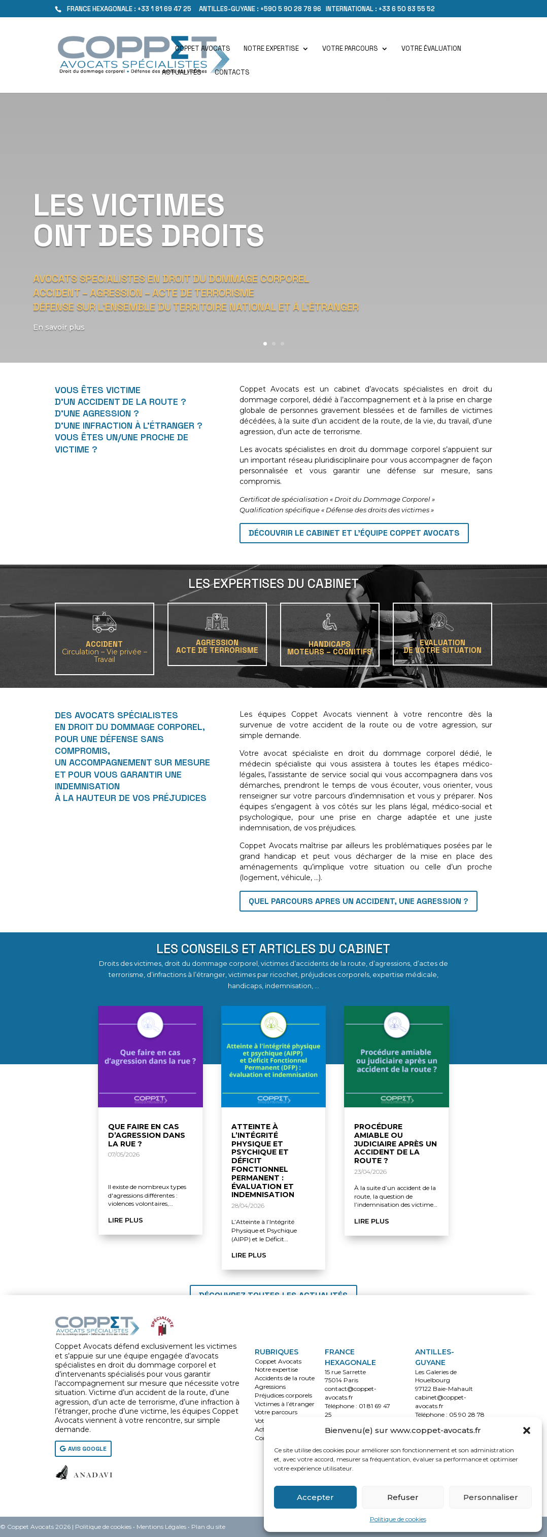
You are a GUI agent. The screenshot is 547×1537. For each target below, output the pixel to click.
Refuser (403, 1497)
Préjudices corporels (283, 1395)
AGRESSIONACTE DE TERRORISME (217, 646)
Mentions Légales (161, 1526)
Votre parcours (350, 49)
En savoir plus (61, 340)
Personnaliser (490, 1497)
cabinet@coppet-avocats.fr (440, 1401)
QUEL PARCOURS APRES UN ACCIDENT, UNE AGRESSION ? (358, 901)
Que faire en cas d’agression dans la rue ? (146, 1135)
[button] (527, 1430)
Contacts (232, 73)
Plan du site (208, 1526)
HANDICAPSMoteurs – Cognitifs (329, 647)
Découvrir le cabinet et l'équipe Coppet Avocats (354, 533)
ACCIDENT (104, 651)
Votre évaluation (431, 49)
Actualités (181, 73)
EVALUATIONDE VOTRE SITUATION (442, 646)
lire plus (125, 1220)
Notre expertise (271, 49)
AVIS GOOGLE (87, 1449)
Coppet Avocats (202, 49)
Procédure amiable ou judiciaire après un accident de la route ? (395, 1143)
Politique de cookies (398, 1519)
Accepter (315, 1497)
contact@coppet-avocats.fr (351, 1393)
